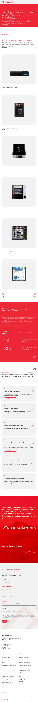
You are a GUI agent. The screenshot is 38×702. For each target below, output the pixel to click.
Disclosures (11, 696)
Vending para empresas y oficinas (9, 665)
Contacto (21, 683)
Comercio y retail (5, 659)
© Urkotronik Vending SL (28, 696)
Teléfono (4, 594)
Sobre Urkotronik (22, 679)
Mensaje (4, 608)
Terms (3, 696)
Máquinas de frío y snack (24, 662)
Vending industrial (5, 667)
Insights (21, 681)
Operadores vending (6, 657)
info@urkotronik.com (7, 635)
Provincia (4, 601)
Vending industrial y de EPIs (25, 665)
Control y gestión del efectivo (8, 679)
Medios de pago (22, 667)
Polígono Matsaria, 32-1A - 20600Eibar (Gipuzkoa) (10, 638)
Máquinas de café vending (24, 657)
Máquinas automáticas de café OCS (26, 659)
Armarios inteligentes (6, 682)
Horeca (3, 662)
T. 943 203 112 (5, 642)
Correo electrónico (7, 586)
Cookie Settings (18, 696)
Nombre (4, 579)
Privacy (6, 696)
